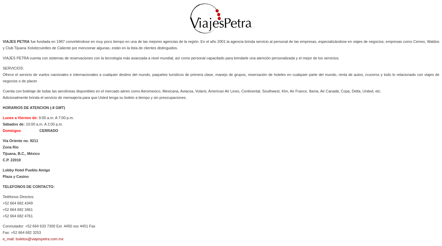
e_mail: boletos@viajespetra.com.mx (33, 239)
